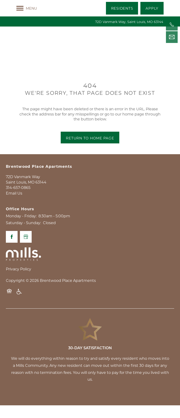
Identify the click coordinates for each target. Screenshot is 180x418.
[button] (122, 8)
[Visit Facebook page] (12, 249)
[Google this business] (26, 249)
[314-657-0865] (172, 25)
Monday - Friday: (21, 228)
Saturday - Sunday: (23, 235)
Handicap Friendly (19, 306)
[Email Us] (172, 37)
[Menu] (26, 8)
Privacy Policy (18, 281)
